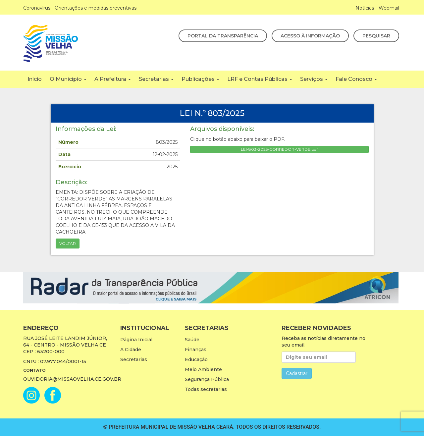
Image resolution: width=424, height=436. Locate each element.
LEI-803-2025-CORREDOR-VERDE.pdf (279, 149)
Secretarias (156, 79)
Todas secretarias (206, 389)
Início (34, 79)
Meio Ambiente (203, 369)
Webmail (389, 8)
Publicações (200, 79)
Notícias (364, 8)
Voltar (67, 243)
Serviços (314, 79)
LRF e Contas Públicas (259, 79)
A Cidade (130, 350)
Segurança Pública (207, 379)
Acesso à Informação (310, 36)
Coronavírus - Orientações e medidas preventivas (79, 8)
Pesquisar (376, 36)
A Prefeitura (112, 79)
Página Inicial (136, 340)
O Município (68, 79)
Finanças (195, 350)
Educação (196, 359)
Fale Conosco (356, 79)
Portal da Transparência (222, 36)
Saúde (192, 340)
